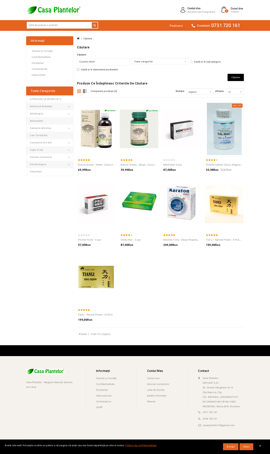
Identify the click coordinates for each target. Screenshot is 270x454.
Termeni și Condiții (42, 51)
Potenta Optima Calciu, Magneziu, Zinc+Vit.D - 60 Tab (235, 164)
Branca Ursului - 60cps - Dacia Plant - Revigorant (147, 164)
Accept (231, 446)
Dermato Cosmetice (41, 157)
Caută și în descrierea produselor (97, 69)
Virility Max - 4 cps (131, 239)
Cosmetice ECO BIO (41, 142)
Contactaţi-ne (39, 69)
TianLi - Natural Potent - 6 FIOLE (95, 314)
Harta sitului (39, 75)
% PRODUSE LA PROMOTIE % (45, 99)
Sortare (180, 91)
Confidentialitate (41, 57)
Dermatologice (38, 164)
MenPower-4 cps (172, 164)
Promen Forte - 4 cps (89, 239)
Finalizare (176, 25)
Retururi (151, 401)
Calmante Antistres (41, 128)
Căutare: (82, 54)
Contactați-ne (103, 401)
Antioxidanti (36, 121)
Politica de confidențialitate (141, 445)
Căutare (87, 38)
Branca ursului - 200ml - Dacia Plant (97, 164)
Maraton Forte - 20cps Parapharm (181, 239)
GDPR (99, 407)
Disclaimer (38, 63)
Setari (246, 446)
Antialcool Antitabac (41, 106)
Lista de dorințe (156, 390)
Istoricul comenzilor (158, 384)
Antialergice (36, 113)
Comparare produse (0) (104, 91)
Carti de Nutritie (39, 135)
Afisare (219, 91)
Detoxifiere (36, 171)
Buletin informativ (157, 395)
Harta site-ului (104, 395)
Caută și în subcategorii (205, 61)
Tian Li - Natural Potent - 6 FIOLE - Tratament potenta (235, 239)
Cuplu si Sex (36, 150)
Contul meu (153, 378)
